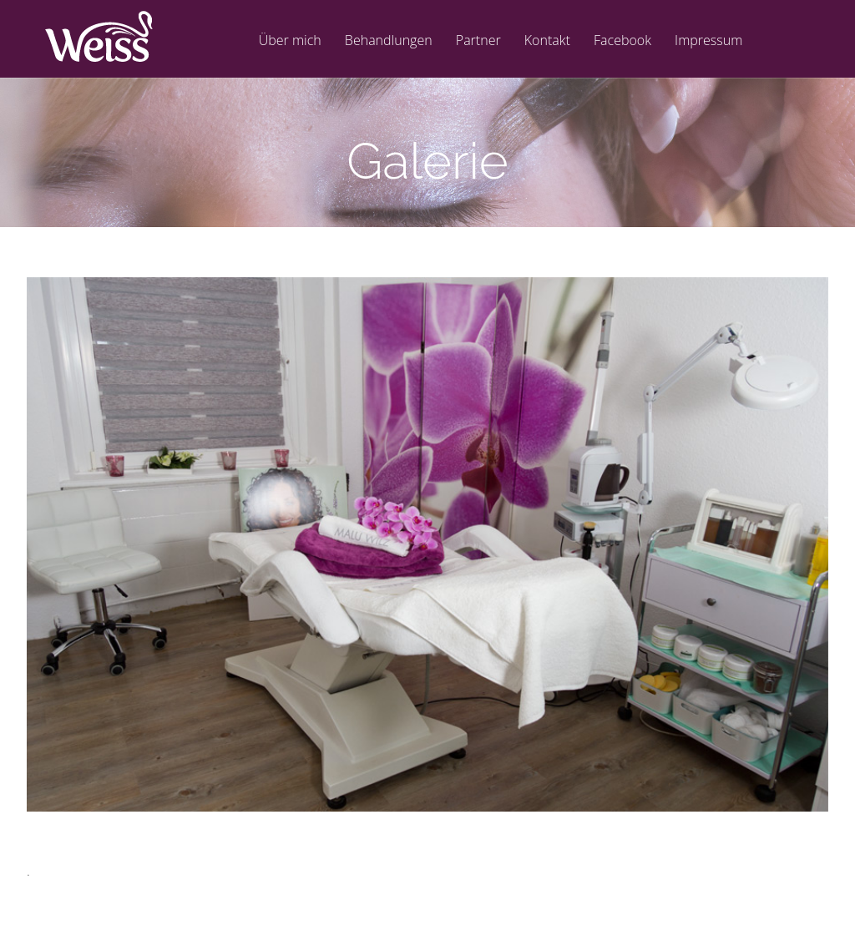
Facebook (622, 41)
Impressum (708, 41)
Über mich (290, 41)
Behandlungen (389, 41)
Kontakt (547, 41)
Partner (478, 41)
